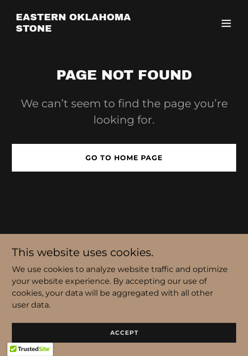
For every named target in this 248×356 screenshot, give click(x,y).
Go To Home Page (124, 157)
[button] (226, 23)
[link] (90, 29)
